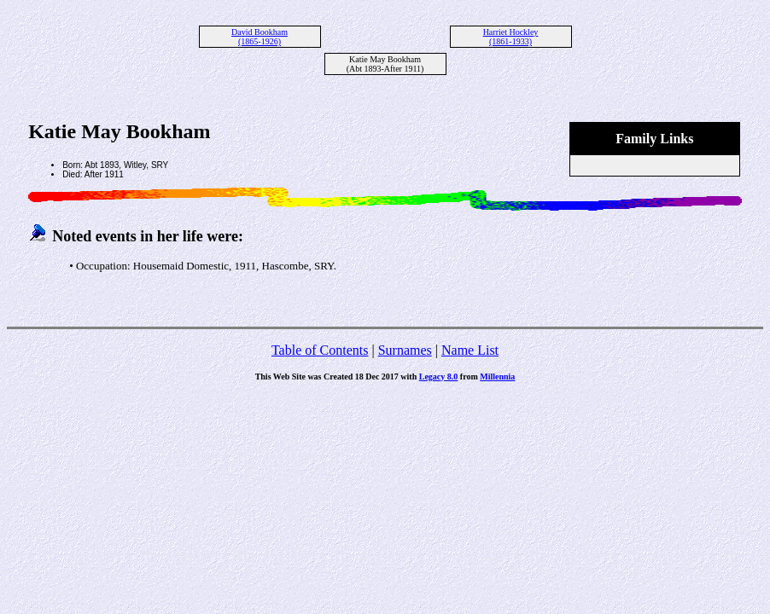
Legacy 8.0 (438, 376)
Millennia (497, 376)
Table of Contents (320, 350)
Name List (470, 350)
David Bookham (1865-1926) (259, 36)
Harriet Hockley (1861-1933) (511, 36)
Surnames (405, 350)
